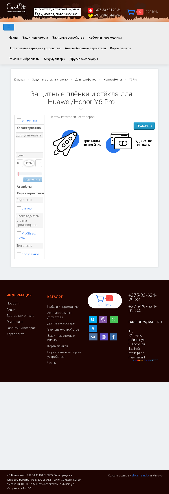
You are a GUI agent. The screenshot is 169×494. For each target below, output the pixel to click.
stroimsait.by (140, 475)
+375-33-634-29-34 (107, 10)
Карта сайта (15, 334)
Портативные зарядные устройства (35, 48)
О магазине (15, 322)
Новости (13, 303)
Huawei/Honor (113, 79)
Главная (19, 79)
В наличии (29, 120)
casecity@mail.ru (145, 322)
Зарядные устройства (68, 37)
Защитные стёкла (35, 37)
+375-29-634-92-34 (107, 15)
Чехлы (13, 37)
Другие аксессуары (84, 59)
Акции (11, 309)
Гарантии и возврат (21, 328)
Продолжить (144, 125)
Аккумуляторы (54, 59)
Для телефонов (86, 79)
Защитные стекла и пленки (50, 79)
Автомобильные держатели (85, 48)
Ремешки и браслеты (24, 59)
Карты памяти (120, 48)
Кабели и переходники (105, 37)
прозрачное (30, 254)
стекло (27, 208)
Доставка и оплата (20, 315)
